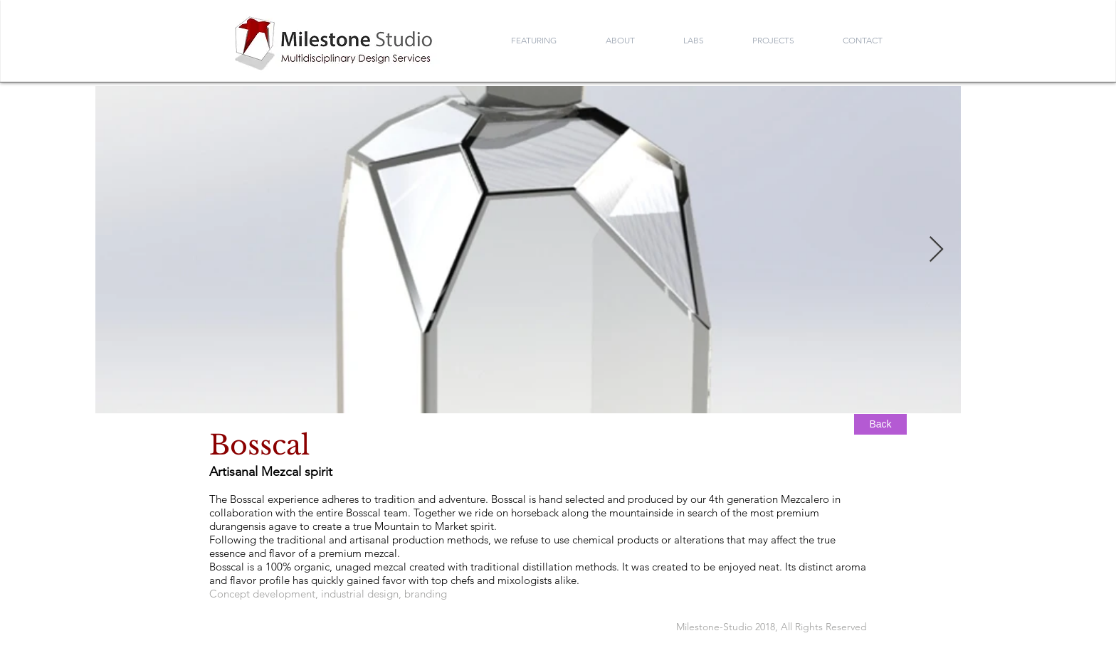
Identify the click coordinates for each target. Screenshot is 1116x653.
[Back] (880, 424)
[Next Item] (936, 250)
